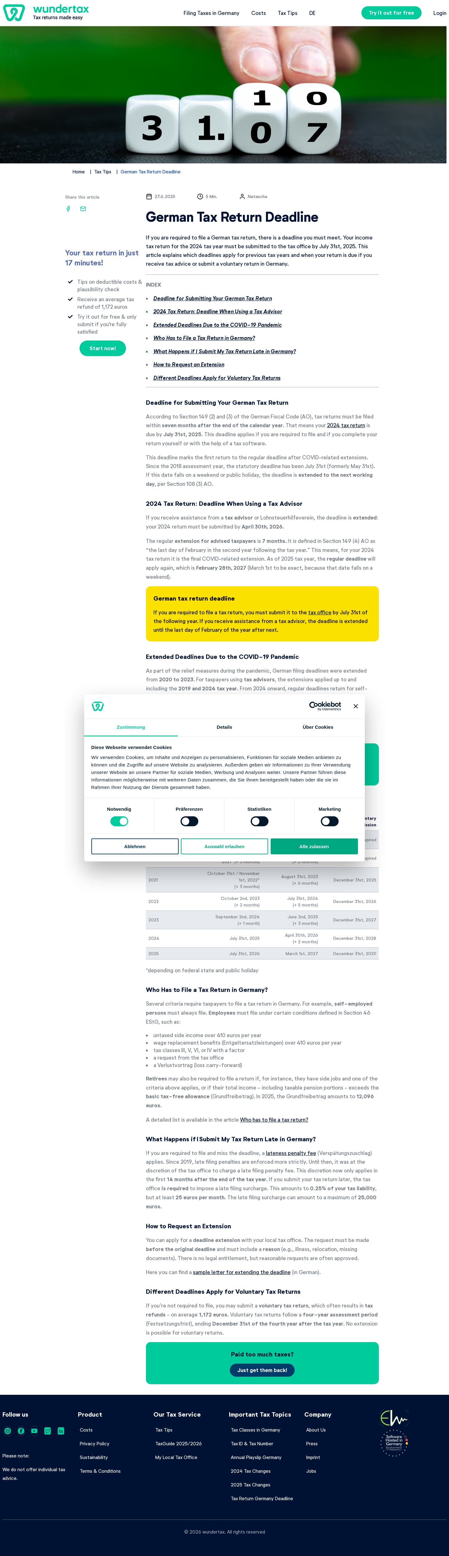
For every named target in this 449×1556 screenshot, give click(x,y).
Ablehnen (134, 846)
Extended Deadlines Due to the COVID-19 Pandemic (217, 324)
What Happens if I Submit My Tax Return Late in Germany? (224, 351)
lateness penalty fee (291, 1153)
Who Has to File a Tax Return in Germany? (204, 338)
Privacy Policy (94, 1443)
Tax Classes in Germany (255, 1430)
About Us (316, 1430)
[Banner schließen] (356, 706)
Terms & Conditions (100, 1471)
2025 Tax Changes (250, 1484)
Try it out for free (391, 12)
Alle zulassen (314, 846)
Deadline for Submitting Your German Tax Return (212, 298)
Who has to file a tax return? (274, 1119)
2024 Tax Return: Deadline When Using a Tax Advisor (217, 311)
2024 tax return (346, 425)
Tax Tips (287, 13)
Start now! (102, 348)
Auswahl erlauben (224, 846)
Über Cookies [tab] (318, 727)
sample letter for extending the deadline (242, 1272)
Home (79, 171)
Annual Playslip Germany (256, 1457)
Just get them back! (262, 1370)
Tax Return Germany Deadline (262, 1498)
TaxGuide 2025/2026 (178, 1443)
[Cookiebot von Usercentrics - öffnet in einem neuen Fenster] (314, 706)
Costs (258, 13)
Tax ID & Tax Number (252, 1443)
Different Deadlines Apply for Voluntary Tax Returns (217, 378)
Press (312, 1443)
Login (440, 13)
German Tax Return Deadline (151, 171)
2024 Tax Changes (251, 1471)
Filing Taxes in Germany (211, 13)
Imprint (313, 1457)
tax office (319, 612)
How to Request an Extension (188, 364)
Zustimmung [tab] (131, 727)
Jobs (311, 1471)
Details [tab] (224, 727)
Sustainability (94, 1457)
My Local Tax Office (176, 1457)
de (312, 13)
